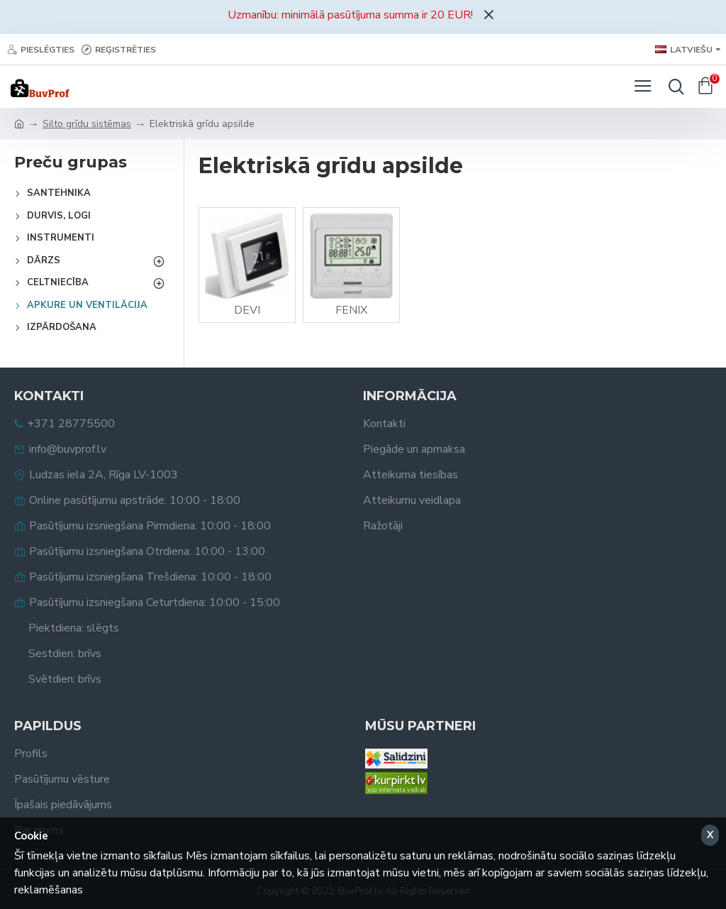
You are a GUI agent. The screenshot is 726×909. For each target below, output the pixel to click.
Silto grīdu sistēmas (87, 124)
